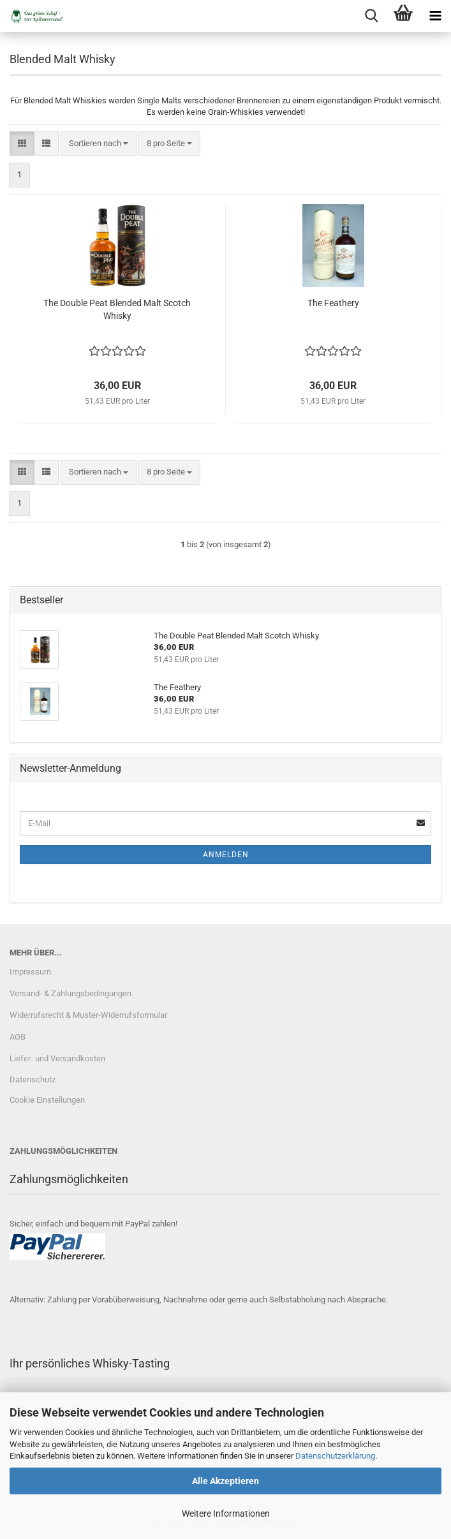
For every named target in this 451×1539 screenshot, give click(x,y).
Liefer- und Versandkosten (57, 1058)
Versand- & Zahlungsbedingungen (70, 993)
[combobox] (99, 143)
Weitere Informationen (226, 1513)
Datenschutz (32, 1079)
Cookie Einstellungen (47, 1100)
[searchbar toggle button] (371, 16)
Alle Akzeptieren (225, 1481)
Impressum (30, 971)
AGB (18, 1037)
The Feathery (333, 303)
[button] (22, 143)
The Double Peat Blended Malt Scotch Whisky (117, 309)
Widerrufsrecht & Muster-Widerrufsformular (88, 1015)
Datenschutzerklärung (335, 1456)
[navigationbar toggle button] (435, 16)
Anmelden (226, 854)
